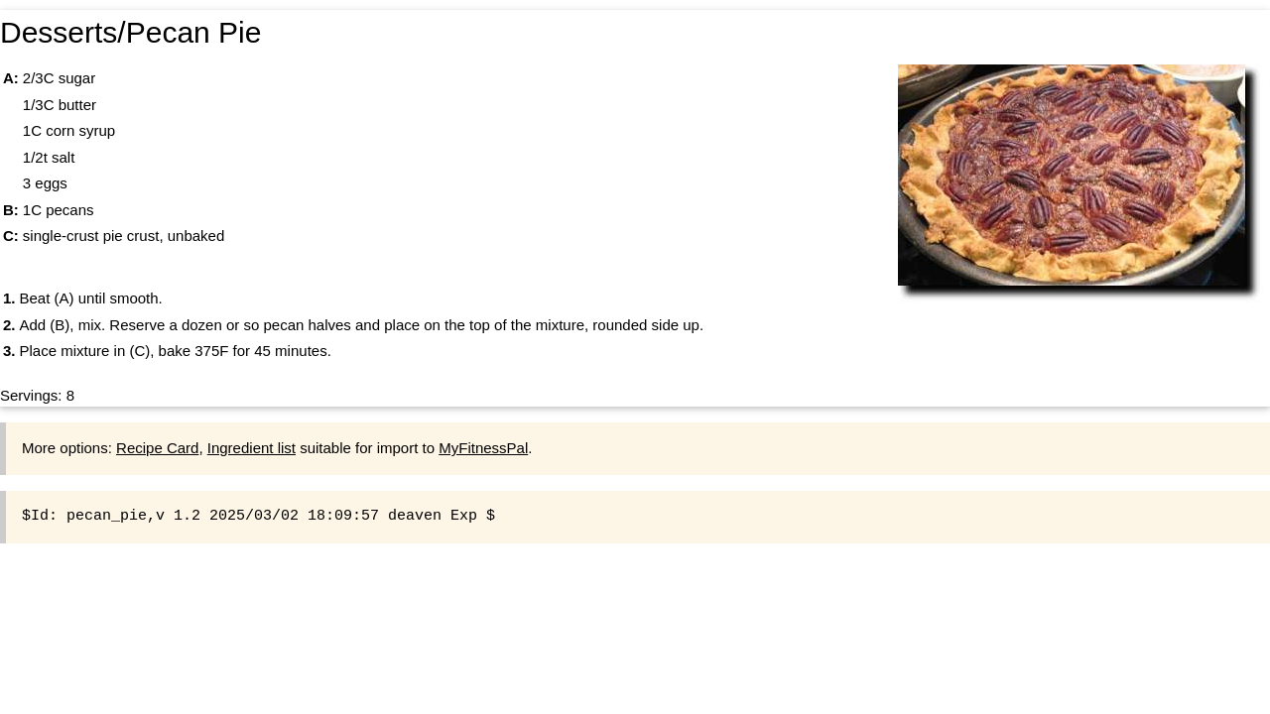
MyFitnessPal (483, 447)
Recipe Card (157, 447)
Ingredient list (251, 447)
